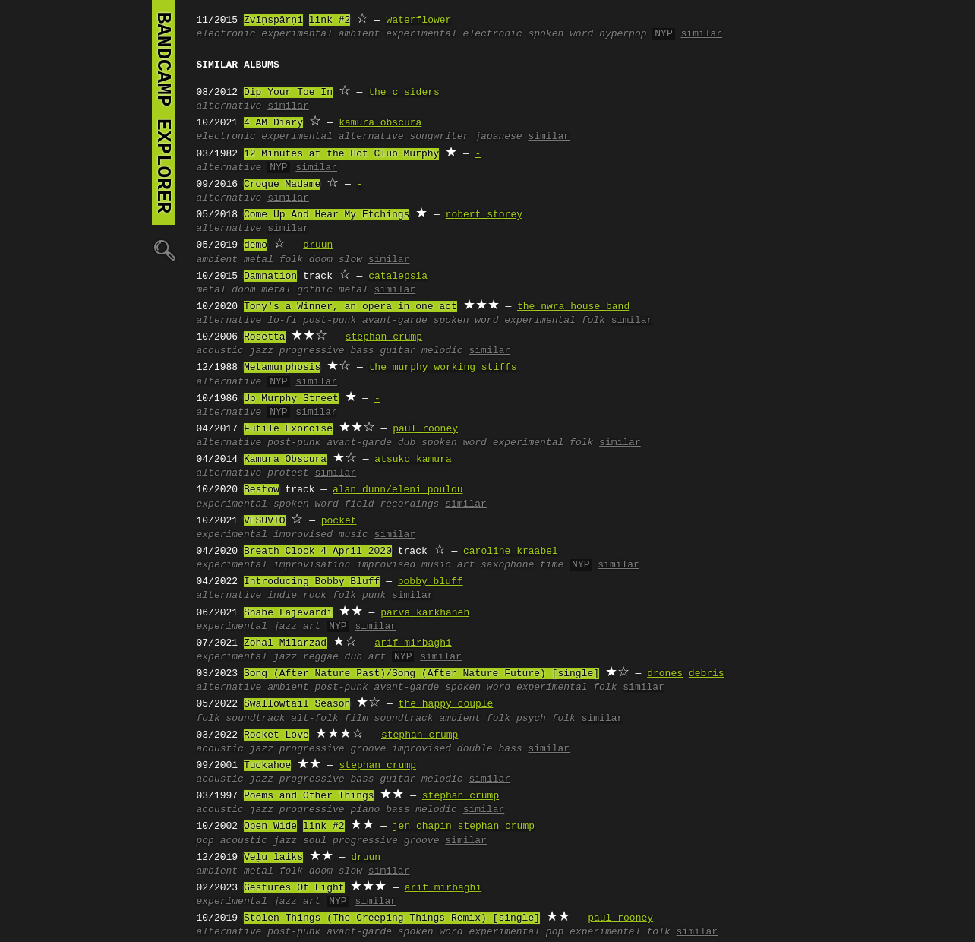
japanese (498, 137)
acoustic (220, 351)
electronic (226, 34)
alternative (229, 106)
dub (406, 443)
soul (315, 841)
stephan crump (384, 337)
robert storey (484, 215)
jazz (261, 351)
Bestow (261, 490)
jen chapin (422, 826)
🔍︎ (163, 249)
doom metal (261, 290)
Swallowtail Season (297, 704)
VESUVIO (265, 521)
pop (205, 841)
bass (362, 351)
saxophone (507, 565)
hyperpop (622, 34)
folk (291, 260)
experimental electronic (454, 34)
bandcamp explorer (163, 112)
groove (368, 749)
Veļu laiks (273, 858)
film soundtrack (389, 718)
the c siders (404, 93)
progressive (312, 351)
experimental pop (516, 932)
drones (665, 674)
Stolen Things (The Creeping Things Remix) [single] (392, 918)
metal (258, 260)
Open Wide (270, 826)
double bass (489, 749)
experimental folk (554, 320)
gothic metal (332, 290)
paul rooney (425, 429)
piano (365, 810)
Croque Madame (282, 184)
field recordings (392, 504)
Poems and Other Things (309, 796)
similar (701, 34)
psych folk (546, 718)
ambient (359, 34)
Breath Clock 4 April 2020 (318, 551)
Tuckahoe (267, 766)
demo (255, 245)
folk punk (359, 595)
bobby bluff (430, 582)
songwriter (439, 137)
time (551, 565)
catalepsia (398, 276)
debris (706, 674)
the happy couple (446, 704)
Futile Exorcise (288, 429)
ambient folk (474, 718)
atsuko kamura (412, 459)
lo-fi (282, 320)
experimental (297, 34)
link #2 (330, 20)
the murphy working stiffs (443, 368)
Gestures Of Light (294, 888)
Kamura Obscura (285, 459)
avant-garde (395, 320)
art (466, 565)
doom (321, 260)
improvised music (320, 535)
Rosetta (265, 337)
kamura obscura (380, 123)
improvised (421, 749)
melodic (442, 351)
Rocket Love (276, 735)
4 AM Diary (273, 123)
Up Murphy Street (291, 399)
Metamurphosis (282, 368)
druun (318, 245)
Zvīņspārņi (273, 20)
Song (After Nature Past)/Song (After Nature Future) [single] (421, 674)
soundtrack (256, 718)
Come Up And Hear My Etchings (326, 215)
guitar (397, 351)
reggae (321, 657)
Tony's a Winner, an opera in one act (350, 307)
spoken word (560, 34)
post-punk (329, 320)
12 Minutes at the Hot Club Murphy (341, 154)
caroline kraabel (510, 551)
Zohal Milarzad (285, 643)
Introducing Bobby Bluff (312, 582)
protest (288, 473)
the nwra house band (573, 307)
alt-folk (314, 718)
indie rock (297, 595)
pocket (339, 521)
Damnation (270, 276)
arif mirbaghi (412, 643)
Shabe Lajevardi (288, 613)
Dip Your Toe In (288, 93)
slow (350, 260)
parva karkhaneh (424, 613)
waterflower (419, 20)
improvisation (311, 565)
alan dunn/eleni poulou (398, 490)
